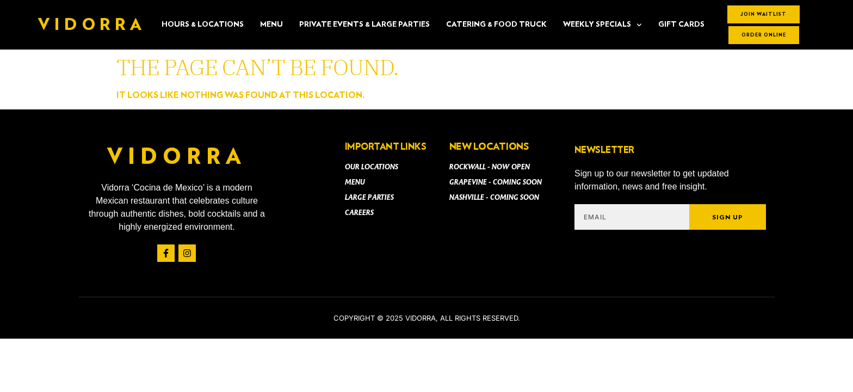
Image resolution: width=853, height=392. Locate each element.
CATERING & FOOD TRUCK (496, 24)
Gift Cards (681, 24)
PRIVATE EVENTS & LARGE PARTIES (364, 24)
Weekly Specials (602, 25)
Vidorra (92, 25)
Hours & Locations (203, 24)
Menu (271, 24)
